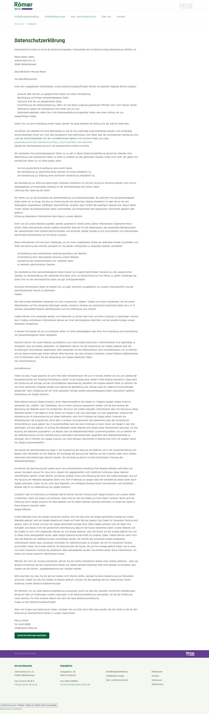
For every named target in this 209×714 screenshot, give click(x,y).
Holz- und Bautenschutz (83, 16)
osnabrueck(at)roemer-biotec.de (75, 684)
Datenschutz (157, 684)
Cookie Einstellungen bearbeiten (31, 635)
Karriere (155, 675)
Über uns (106, 16)
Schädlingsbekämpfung (27, 16)
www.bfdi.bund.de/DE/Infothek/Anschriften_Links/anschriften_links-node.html (53, 142)
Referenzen (157, 671)
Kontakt (121, 16)
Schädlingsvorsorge (55, 16)
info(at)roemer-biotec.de (26, 684)
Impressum (157, 680)
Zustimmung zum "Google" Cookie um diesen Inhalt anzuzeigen (29, 705)
